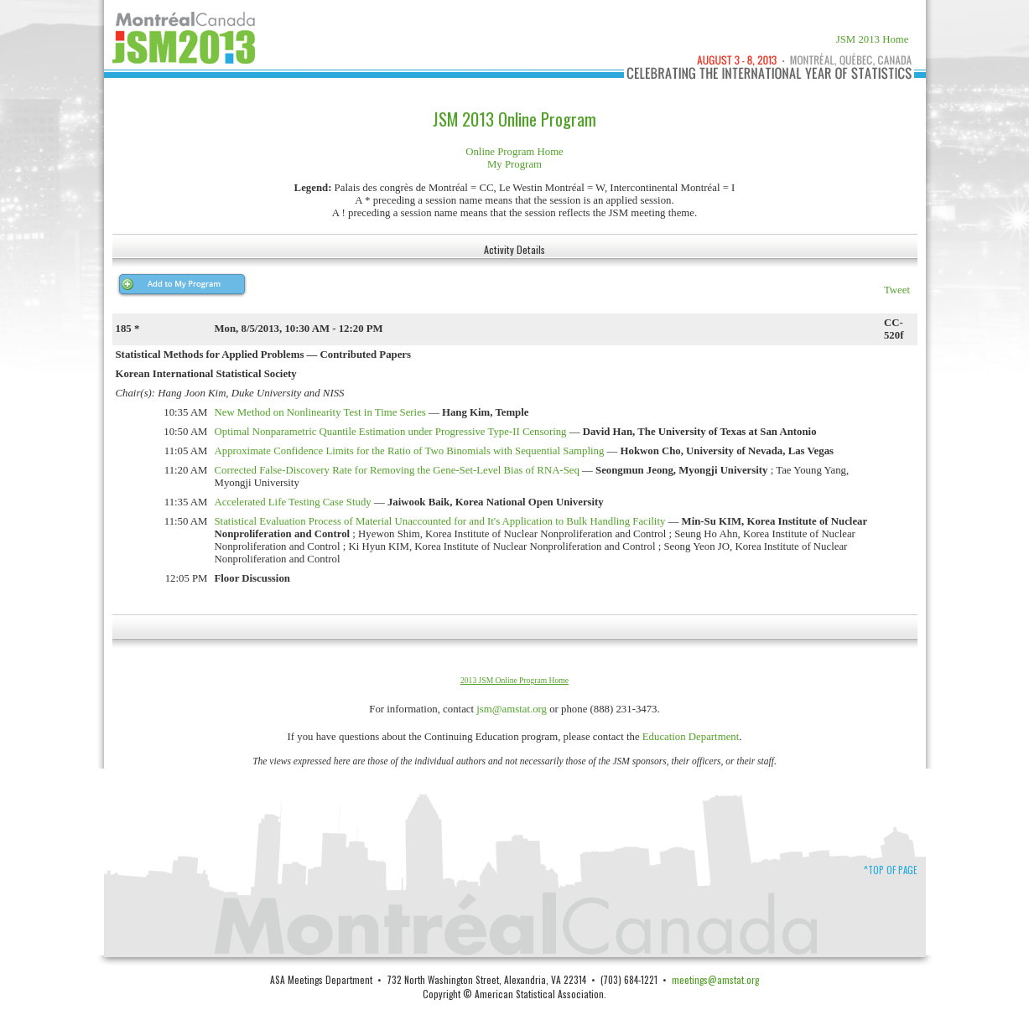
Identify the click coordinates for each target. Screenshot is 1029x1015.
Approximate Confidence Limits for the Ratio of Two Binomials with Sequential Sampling (410, 451)
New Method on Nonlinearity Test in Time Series (320, 412)
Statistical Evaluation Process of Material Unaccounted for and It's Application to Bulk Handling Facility (440, 521)
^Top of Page (890, 870)
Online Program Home (514, 152)
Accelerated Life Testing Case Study (293, 502)
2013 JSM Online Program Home (514, 680)
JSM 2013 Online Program (514, 119)
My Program (514, 164)
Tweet (897, 290)
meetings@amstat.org (715, 979)
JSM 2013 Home (872, 39)
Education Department (691, 737)
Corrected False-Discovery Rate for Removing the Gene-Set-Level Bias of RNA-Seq (397, 470)
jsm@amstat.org (511, 709)
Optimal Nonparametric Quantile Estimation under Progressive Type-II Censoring (391, 432)
